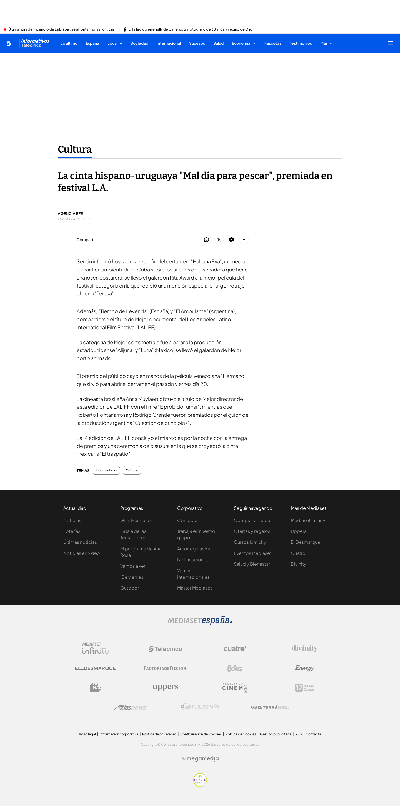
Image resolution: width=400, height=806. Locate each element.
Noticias (72, 520)
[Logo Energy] (304, 668)
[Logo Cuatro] (235, 649)
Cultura (132, 470)
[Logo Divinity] (305, 649)
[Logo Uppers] (165, 688)
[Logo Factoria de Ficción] (165, 668)
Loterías (71, 531)
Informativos (106, 470)
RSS (298, 734)
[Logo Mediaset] (200, 624)
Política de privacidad (159, 734)
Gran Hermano (135, 520)
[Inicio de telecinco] (9, 43)
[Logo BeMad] (95, 688)
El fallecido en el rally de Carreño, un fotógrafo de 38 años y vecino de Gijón (191, 29)
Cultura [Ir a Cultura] (75, 149)
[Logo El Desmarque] (95, 668)
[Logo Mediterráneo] (269, 707)
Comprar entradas (253, 520)
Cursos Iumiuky (250, 542)
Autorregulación (194, 549)
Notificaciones (193, 559)
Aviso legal (87, 734)
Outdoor (129, 588)
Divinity (298, 564)
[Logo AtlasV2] (130, 707)
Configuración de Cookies (201, 734)
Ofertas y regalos (252, 531)
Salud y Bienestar (252, 564)
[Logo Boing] (235, 668)
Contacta (187, 520)
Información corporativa (119, 734)
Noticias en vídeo (81, 553)
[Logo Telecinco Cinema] (235, 688)
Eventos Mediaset (253, 553)
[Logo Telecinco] (165, 649)
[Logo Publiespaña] (200, 707)
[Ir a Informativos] (34, 43)
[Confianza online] (200, 785)
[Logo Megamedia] (203, 759)
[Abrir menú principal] (390, 43)
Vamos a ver (132, 566)
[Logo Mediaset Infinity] (95, 649)
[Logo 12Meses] (304, 688)
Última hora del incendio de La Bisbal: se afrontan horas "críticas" (62, 29)
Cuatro (298, 553)
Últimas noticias (80, 542)
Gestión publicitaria (275, 734)
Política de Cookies (241, 734)
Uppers (298, 531)
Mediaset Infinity (308, 520)
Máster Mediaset (194, 588)
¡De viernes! (132, 577)
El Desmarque (305, 542)
